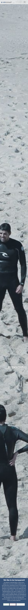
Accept (6, 604)
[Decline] (26, 594)
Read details (20, 604)
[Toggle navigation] (25, 2)
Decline (12, 604)
